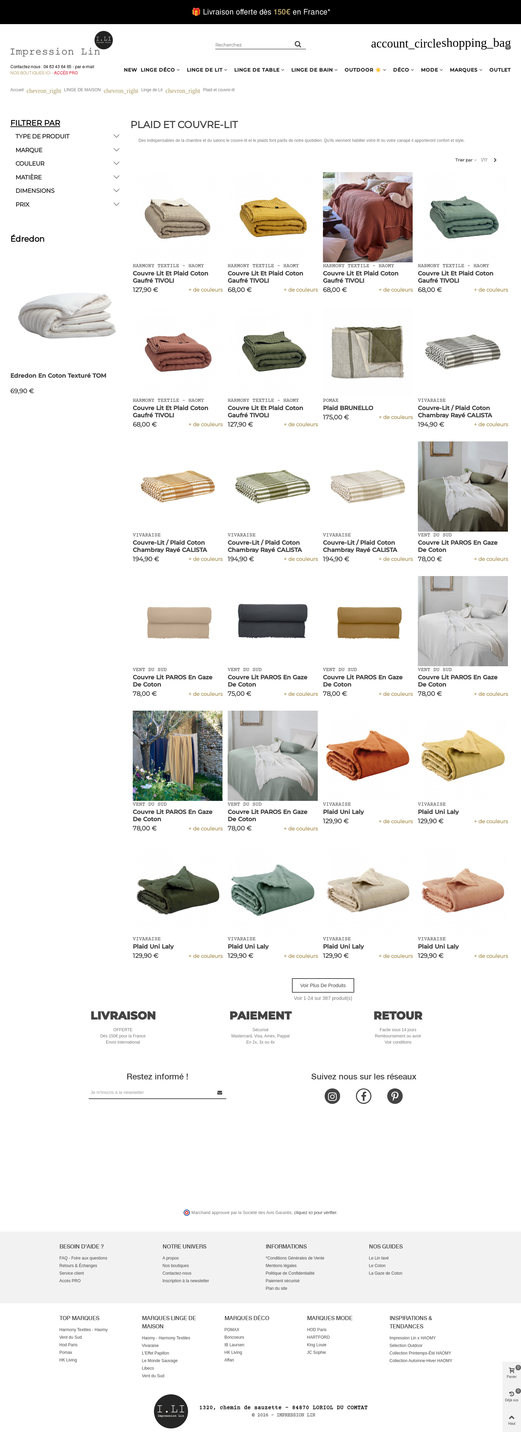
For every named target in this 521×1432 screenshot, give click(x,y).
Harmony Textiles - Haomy (83, 1329)
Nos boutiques (176, 1265)
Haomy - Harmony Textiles (166, 1338)
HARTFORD (318, 1337)
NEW (130, 70)
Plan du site (276, 1288)
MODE (429, 70)
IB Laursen (235, 1344)
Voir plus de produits (323, 985)
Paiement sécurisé (283, 1280)
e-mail (88, 67)
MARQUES (464, 70)
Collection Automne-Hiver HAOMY (421, 1360)
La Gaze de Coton (385, 1273)
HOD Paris (317, 1329)
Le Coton (377, 1265)
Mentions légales (281, 1265)
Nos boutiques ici (30, 73)
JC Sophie (316, 1352)
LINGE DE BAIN (312, 70)
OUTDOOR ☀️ (363, 70)
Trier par (466, 160)
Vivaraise (150, 1345)
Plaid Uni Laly (343, 811)
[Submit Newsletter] (220, 1092)
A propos (171, 1258)
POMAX (232, 1329)
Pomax (65, 1352)
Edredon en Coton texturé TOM (58, 375)
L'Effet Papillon (155, 1353)
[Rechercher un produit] (298, 44)
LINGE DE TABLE (257, 70)
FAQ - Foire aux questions (83, 1258)
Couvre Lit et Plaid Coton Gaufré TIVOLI (170, 277)
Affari (229, 1360)
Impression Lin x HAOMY (413, 1338)
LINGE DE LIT (204, 70)
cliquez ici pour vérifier (315, 1212)
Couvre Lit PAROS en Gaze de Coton (458, 546)
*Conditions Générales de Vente (295, 1258)
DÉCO (401, 70)
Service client (71, 1273)
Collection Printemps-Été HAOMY (420, 1353)
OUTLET (500, 70)
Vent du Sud (70, 1337)
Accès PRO (70, 1280)
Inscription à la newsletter (186, 1280)
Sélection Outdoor (406, 1345)
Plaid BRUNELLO (348, 408)
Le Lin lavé (379, 1258)
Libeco (148, 1368)
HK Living (68, 1360)
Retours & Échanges (78, 1265)
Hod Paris (68, 1344)
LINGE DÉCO (158, 70)
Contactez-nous (177, 1273)
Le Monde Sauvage (160, 1360)
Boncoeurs (234, 1337)
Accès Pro (66, 73)
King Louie (317, 1344)
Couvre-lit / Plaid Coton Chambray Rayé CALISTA (455, 412)
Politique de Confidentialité (290, 1273)
